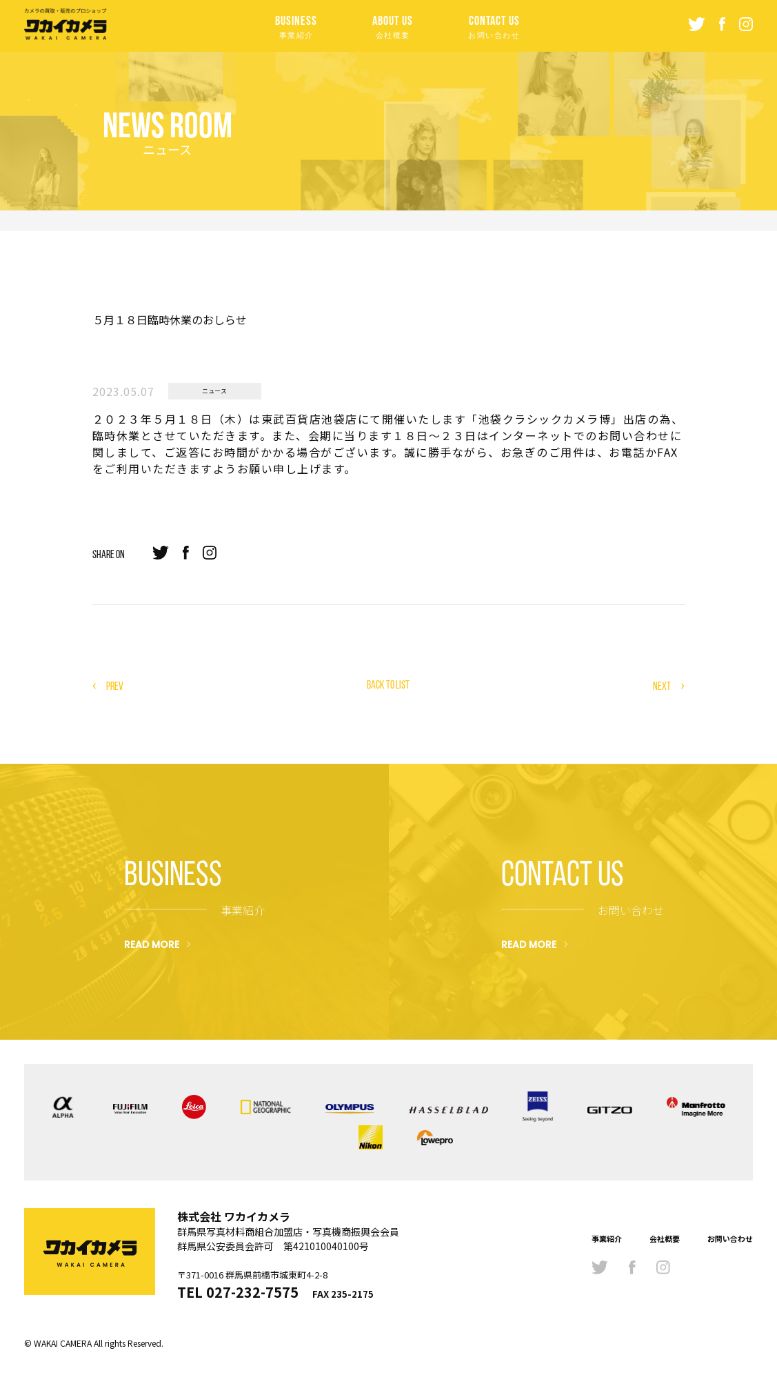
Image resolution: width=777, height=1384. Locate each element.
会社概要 (664, 1238)
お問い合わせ (730, 1238)
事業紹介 (607, 1238)
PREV (114, 686)
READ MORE (151, 944)
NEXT (662, 686)
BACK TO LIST (388, 685)
